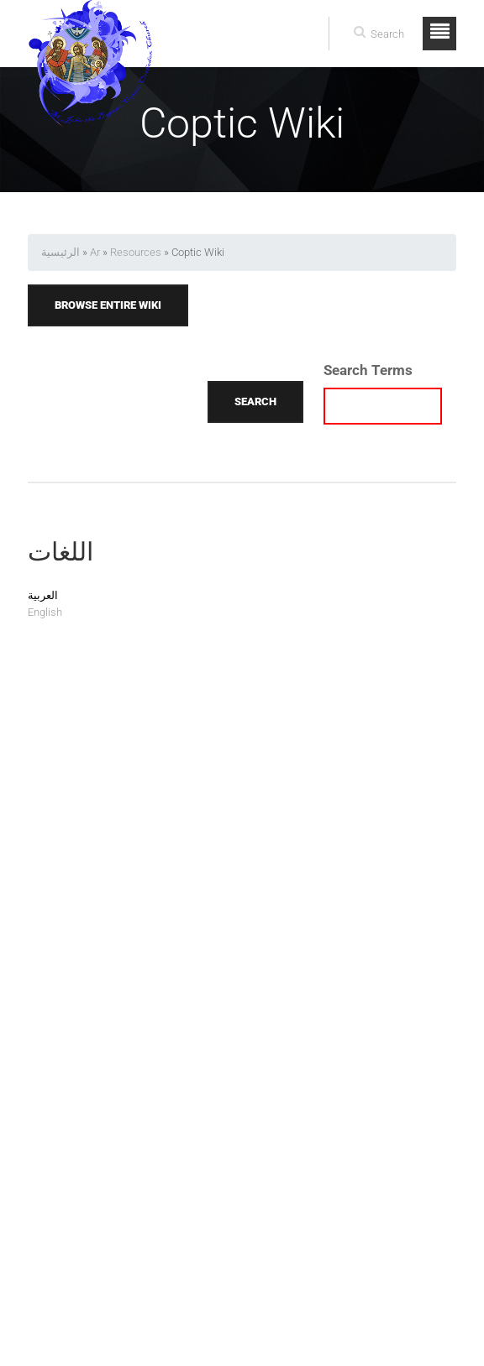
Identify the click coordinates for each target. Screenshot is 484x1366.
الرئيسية (60, 252)
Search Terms (368, 370)
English (45, 612)
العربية (43, 595)
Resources (135, 252)
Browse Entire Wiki (108, 305)
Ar (95, 252)
